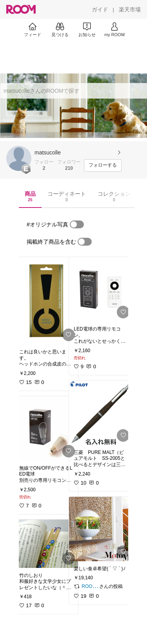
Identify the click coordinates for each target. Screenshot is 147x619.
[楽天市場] (130, 9)
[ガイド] (100, 9)
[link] (46, 300)
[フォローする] (103, 165)
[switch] (77, 224)
